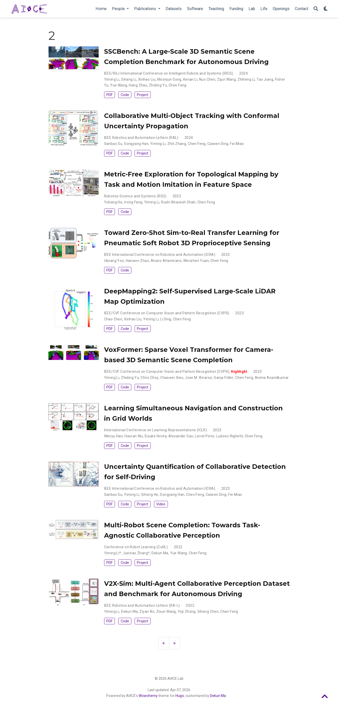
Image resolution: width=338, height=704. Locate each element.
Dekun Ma (218, 696)
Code (125, 95)
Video (160, 504)
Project (142, 95)
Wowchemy (148, 696)
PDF (109, 95)
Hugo (179, 696)
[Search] (316, 9)
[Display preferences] (325, 9)
